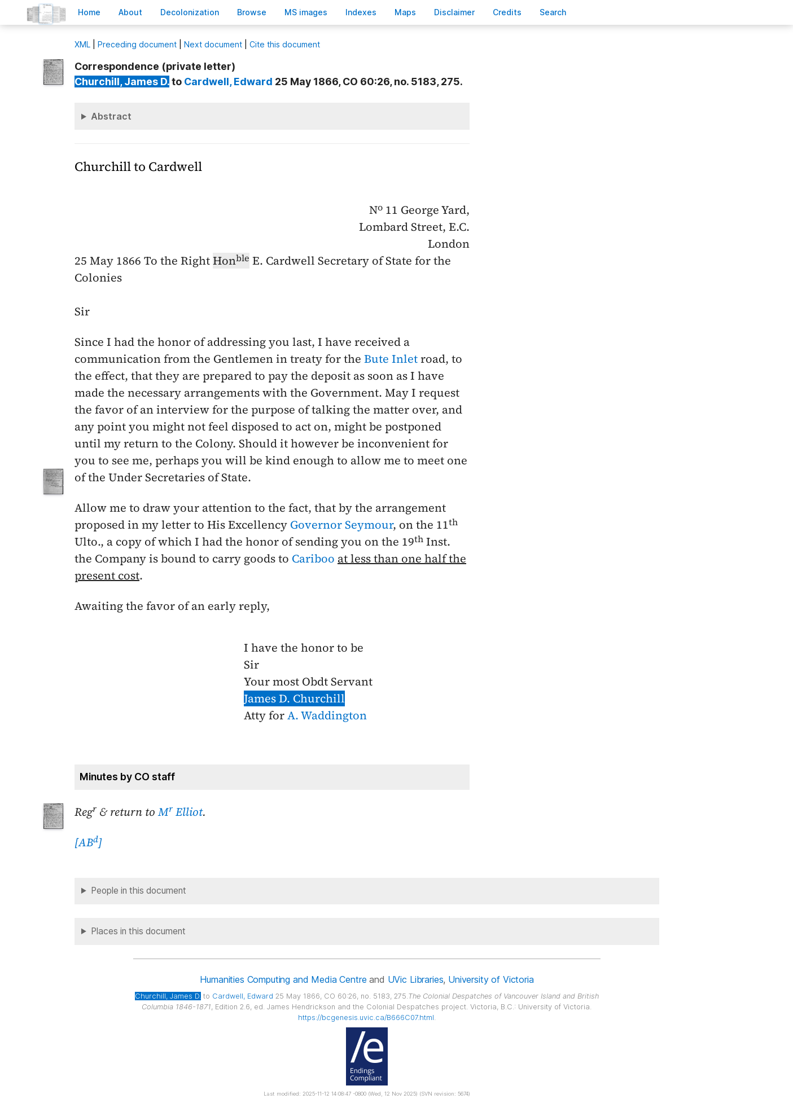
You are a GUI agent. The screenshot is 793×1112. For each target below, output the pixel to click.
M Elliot (180, 812)
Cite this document (284, 44)
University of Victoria (490, 979)
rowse (251, 12)
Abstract (111, 116)
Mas (405, 12)
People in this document (138, 890)
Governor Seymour (341, 525)
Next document (213, 44)
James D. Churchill (294, 698)
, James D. (122, 81)
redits (507, 12)
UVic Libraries (416, 979)
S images (305, 12)
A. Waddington (327, 715)
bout (130, 12)
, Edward (228, 81)
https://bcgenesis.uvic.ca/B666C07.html (366, 1017)
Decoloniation (189, 12)
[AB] (88, 842)
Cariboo (313, 558)
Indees (360, 12)
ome (89, 12)
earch (553, 12)
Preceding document (137, 44)
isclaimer (454, 12)
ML (82, 44)
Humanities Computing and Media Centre (283, 979)
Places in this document (138, 931)
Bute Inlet (391, 359)
